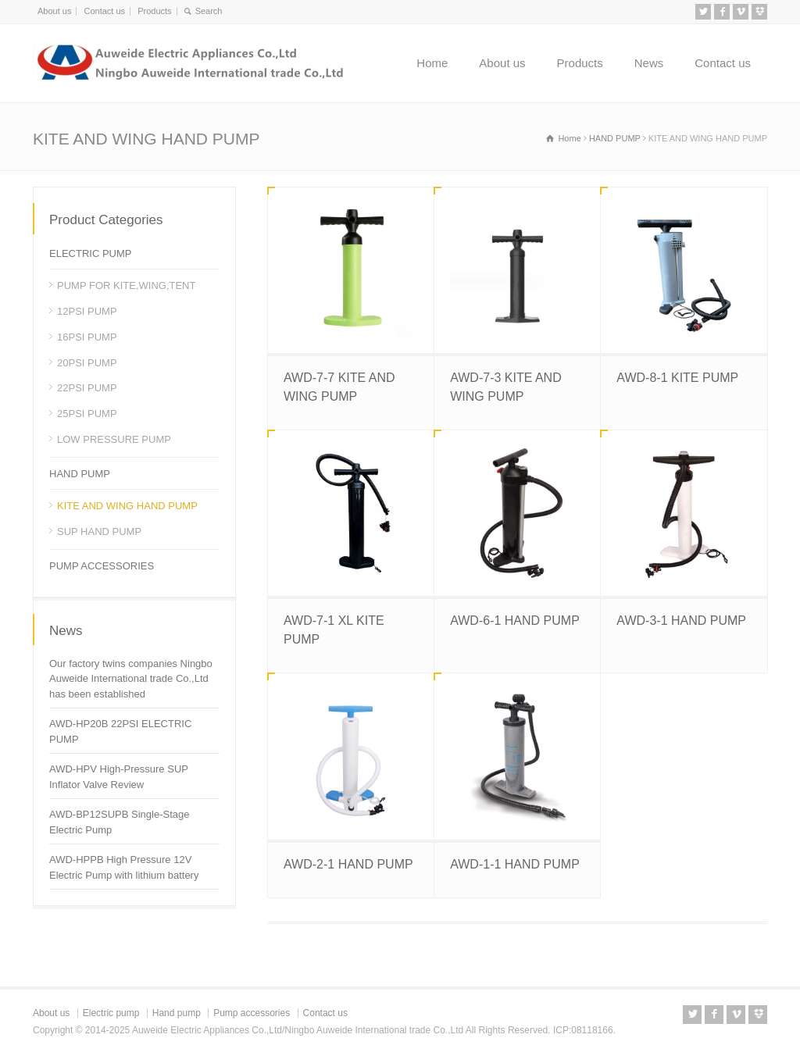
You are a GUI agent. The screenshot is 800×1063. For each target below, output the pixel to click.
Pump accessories (251, 1013)
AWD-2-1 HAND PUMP (348, 864)
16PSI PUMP (87, 337)
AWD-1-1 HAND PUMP (515, 864)
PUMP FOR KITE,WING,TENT (126, 285)
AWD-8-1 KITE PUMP (677, 377)
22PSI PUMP (87, 388)
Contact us (104, 11)
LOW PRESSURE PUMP (114, 439)
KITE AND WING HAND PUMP (127, 506)
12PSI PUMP (87, 311)
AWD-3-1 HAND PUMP (681, 620)
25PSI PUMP (87, 413)
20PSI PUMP (87, 363)
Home (432, 63)
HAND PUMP (79, 474)
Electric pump (111, 1013)
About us (54, 11)
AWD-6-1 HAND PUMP (515, 620)
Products (154, 11)
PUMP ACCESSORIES (101, 566)
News (649, 63)
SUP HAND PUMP (99, 531)
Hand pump (176, 1013)
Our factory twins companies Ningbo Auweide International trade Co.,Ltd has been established (130, 679)
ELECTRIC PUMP (90, 253)
